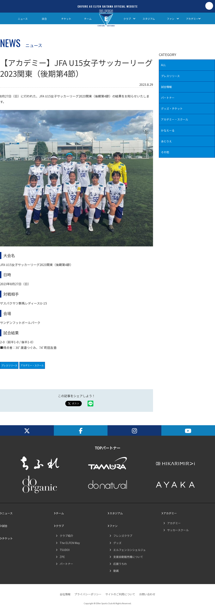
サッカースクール (178, 530)
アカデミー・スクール (32, 365)
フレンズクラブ (122, 536)
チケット (66, 19)
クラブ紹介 (66, 536)
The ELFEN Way (70, 543)
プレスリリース (9, 365)
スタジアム (149, 19)
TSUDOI (65, 550)
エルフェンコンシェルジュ (129, 550)
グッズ (117, 543)
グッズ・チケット (172, 108)
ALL (163, 65)
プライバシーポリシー (87, 594)
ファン (170, 19)
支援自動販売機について (128, 557)
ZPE (62, 557)
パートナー (168, 98)
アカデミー (192, 19)
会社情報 (65, 594)
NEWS (10, 42)
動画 (116, 571)
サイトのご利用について (120, 594)
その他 (165, 152)
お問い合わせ (147, 594)
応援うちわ (120, 564)
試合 (44, 19)
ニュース (23, 19)
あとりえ (166, 141)
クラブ (127, 19)
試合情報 (166, 87)
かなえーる (168, 130)
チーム (88, 19)
